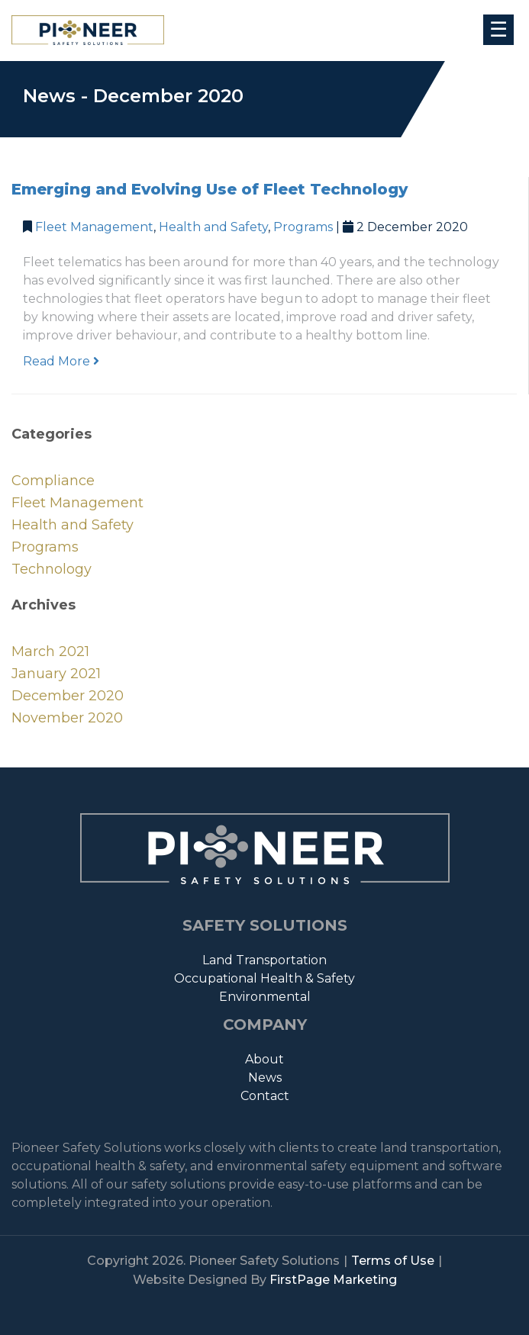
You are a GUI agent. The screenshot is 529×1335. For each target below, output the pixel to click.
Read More (61, 361)
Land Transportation (264, 960)
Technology (51, 569)
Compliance (53, 480)
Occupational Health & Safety (264, 978)
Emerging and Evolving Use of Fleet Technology (209, 189)
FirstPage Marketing (333, 1279)
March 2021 (50, 651)
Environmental (265, 996)
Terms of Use (392, 1260)
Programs (303, 227)
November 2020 (67, 717)
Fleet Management (94, 227)
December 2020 (67, 695)
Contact (264, 1096)
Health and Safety (213, 227)
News (265, 1077)
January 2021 (56, 673)
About (264, 1059)
